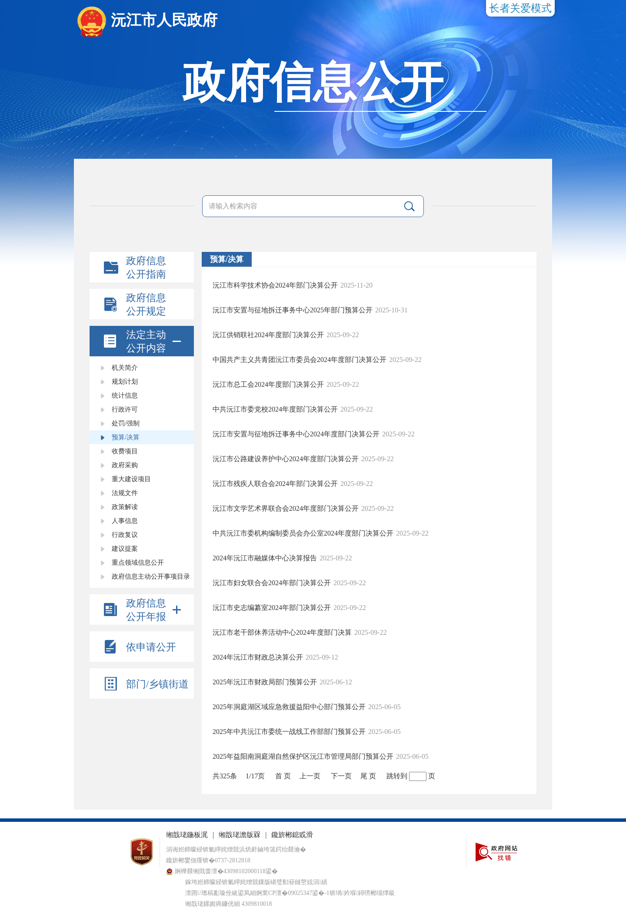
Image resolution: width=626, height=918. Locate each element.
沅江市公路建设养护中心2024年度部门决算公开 (286, 458)
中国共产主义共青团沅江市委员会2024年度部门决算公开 (299, 359)
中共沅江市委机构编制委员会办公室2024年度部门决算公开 (303, 533)
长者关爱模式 (520, 8)
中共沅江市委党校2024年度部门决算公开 (275, 409)
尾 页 (368, 776)
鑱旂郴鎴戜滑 (292, 834)
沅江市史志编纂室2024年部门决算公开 (272, 607)
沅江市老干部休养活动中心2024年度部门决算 (282, 632)
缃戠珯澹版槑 (239, 834)
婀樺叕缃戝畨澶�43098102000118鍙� (222, 871)
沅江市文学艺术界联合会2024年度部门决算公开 (286, 508)
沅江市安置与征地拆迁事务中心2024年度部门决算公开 (296, 434)
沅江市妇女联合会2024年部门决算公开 (272, 582)
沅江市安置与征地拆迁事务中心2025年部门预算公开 (293, 310)
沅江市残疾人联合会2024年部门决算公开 (275, 483)
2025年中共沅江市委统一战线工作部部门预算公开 (289, 731)
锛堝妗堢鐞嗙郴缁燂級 (362, 893)
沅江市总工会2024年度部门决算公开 (268, 384)
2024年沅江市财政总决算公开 (258, 657)
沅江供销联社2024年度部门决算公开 (268, 334)
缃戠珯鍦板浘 (187, 834)
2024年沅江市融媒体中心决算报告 (265, 558)
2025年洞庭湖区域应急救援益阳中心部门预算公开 (289, 706)
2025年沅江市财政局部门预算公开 (265, 682)
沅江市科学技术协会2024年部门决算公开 (275, 285)
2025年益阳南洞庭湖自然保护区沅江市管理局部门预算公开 (303, 756)
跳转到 (396, 776)
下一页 (341, 776)
